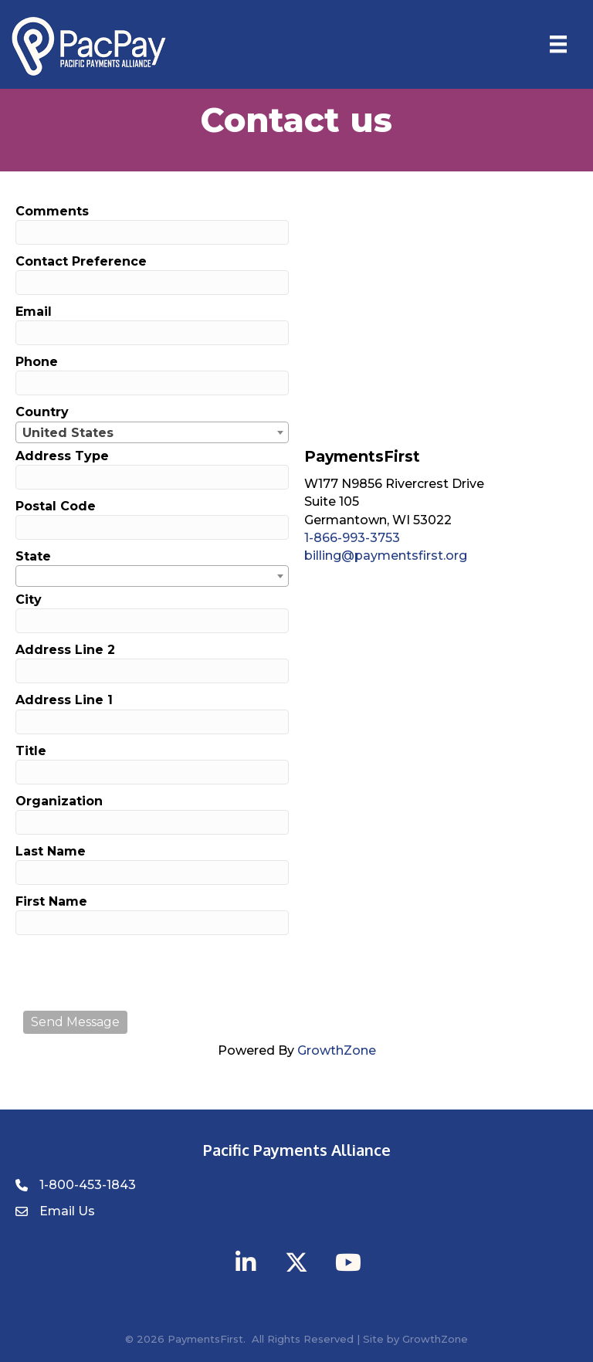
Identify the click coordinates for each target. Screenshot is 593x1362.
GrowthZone (336, 1050)
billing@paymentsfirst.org (385, 555)
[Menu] (558, 44)
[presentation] (140, 973)
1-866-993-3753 (352, 537)
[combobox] (152, 432)
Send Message (75, 1022)
